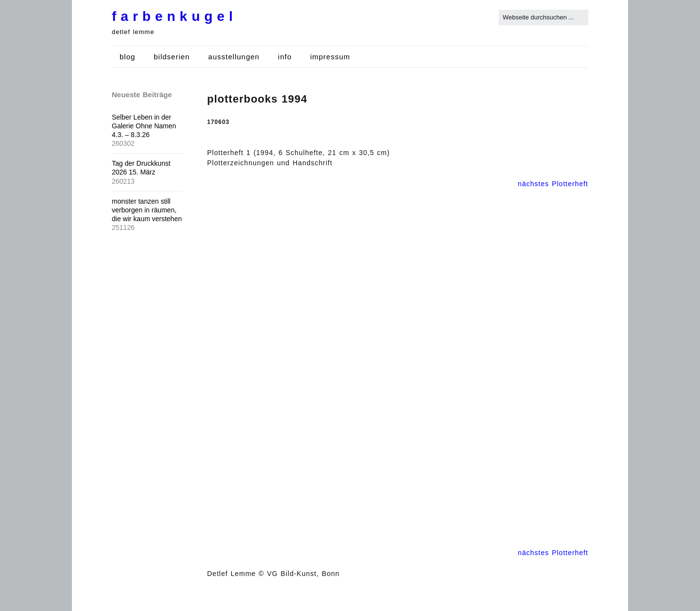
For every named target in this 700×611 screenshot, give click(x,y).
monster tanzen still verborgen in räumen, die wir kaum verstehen (147, 210)
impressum (330, 56)
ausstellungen (234, 56)
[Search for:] (543, 17)
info (285, 56)
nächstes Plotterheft (553, 184)
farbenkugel (174, 16)
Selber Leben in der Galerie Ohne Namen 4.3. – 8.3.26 (144, 126)
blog (127, 56)
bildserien (172, 56)
